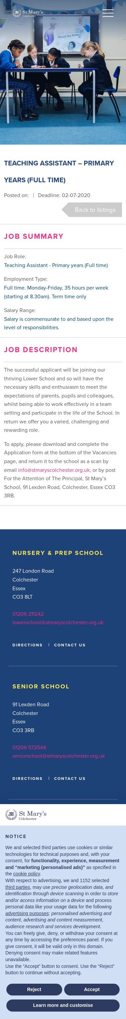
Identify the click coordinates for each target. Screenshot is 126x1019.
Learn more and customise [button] (63, 1005)
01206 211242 (28, 613)
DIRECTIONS (27, 645)
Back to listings (95, 209)
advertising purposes (27, 913)
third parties (17, 887)
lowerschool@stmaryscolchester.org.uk (57, 622)
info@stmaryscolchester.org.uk (54, 470)
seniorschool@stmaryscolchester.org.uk (58, 755)
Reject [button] (34, 989)
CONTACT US (70, 645)
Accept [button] (92, 989)
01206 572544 (29, 747)
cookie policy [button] (26, 873)
